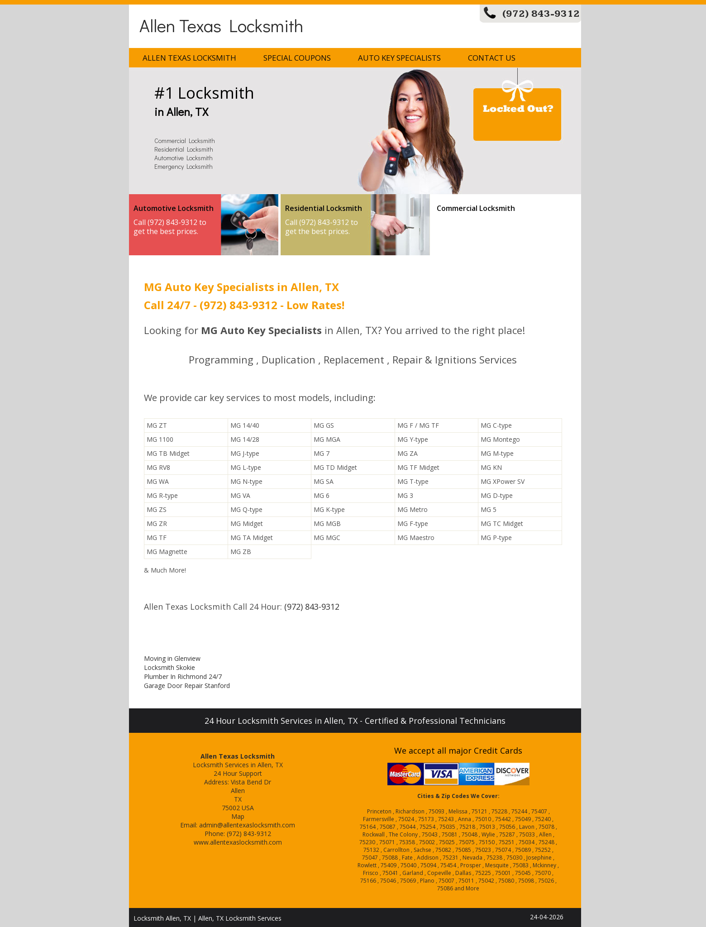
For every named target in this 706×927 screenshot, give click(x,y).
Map (237, 816)
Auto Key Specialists (399, 58)
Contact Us (491, 58)
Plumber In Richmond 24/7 (183, 676)
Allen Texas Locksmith (221, 25)
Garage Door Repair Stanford (187, 685)
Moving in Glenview (172, 658)
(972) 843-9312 (541, 14)
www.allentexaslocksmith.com (238, 842)
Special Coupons (297, 58)
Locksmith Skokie (169, 667)
